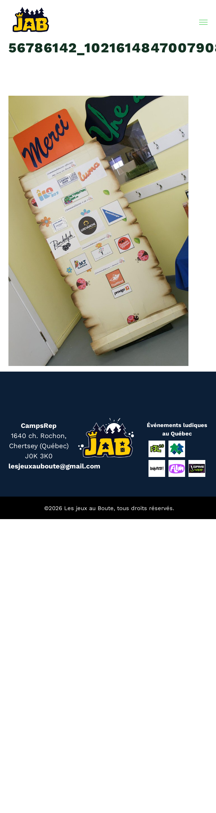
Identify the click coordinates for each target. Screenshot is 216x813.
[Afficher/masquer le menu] (203, 22)
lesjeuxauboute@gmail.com (54, 466)
